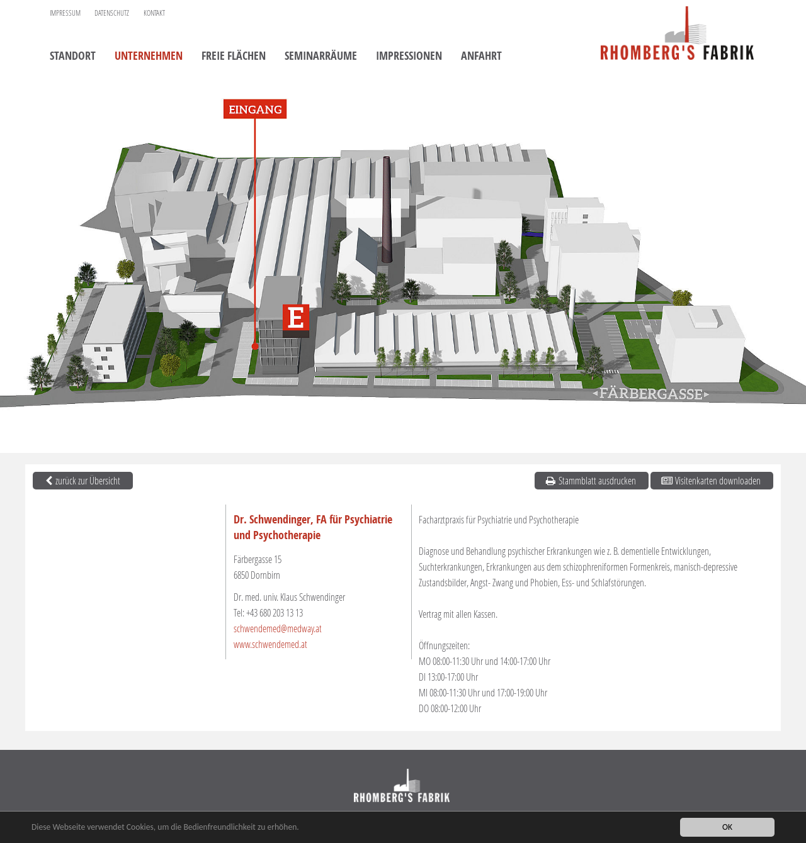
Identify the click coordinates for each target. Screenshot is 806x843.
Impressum (65, 13)
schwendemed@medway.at (278, 628)
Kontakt (154, 13)
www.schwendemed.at (270, 643)
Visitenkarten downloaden (710, 480)
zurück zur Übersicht (81, 480)
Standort (73, 57)
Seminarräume (321, 57)
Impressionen (409, 57)
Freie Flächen (234, 57)
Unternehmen (149, 57)
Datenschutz (111, 13)
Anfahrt (481, 57)
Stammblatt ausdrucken (590, 480)
